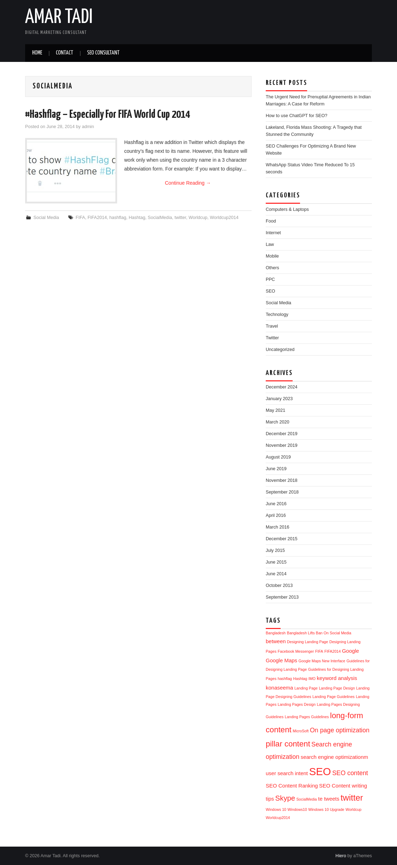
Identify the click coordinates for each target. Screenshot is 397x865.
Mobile (272, 256)
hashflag (117, 217)
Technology (277, 314)
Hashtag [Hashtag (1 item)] (300, 678)
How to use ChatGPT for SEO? (296, 115)
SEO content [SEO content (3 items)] (350, 773)
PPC (270, 279)
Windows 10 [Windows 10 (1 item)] (276, 809)
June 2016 (276, 503)
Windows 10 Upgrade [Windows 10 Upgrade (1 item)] (326, 809)
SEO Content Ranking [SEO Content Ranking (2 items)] (292, 786)
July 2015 (275, 550)
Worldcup (198, 217)
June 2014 (276, 573)
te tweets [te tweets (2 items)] (328, 799)
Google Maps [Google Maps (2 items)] (281, 660)
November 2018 (282, 480)
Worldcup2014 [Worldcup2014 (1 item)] (278, 817)
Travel (272, 326)
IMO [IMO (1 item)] (312, 678)
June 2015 (276, 562)
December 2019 (282, 433)
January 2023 (279, 398)
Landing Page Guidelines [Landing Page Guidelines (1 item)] (333, 696)
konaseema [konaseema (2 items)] (279, 688)
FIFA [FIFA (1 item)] (319, 651)
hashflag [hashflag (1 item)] (285, 678)
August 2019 (278, 457)
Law (270, 244)
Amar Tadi (59, 17)
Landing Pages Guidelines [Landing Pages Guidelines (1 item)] (307, 717)
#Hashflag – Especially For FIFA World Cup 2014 (107, 114)
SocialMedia (160, 217)
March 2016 (277, 527)
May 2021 (275, 410)
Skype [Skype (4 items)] (285, 798)
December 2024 (282, 387)
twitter (180, 217)
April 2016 (276, 515)
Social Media (46, 217)
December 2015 (282, 538)
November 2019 (282, 445)
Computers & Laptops (287, 209)
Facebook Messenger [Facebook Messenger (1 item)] (296, 651)
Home (37, 53)
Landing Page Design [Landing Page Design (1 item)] (337, 688)
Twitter (272, 337)
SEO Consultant (103, 53)
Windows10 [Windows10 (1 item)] (297, 809)
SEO (270, 291)
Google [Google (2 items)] (350, 651)
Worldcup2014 (224, 217)
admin (88, 126)
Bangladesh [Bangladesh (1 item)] (276, 633)
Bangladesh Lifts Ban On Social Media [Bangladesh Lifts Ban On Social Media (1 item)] (319, 633)
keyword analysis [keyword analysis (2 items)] (337, 678)
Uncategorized (280, 349)
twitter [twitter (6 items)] (351, 797)
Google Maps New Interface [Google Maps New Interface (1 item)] (322, 661)
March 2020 (277, 422)
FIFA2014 (97, 217)
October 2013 (279, 585)
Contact (64, 53)
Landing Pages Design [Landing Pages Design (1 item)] (297, 704)
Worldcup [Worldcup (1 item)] (354, 809)
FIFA (80, 217)
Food (271, 221)
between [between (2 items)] (276, 641)
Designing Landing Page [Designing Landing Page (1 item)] (307, 642)
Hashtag (137, 217)
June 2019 (276, 468)
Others (272, 267)
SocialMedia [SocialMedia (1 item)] (307, 799)
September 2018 (282, 492)
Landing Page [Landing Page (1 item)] (306, 688)
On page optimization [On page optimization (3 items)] (339, 730)
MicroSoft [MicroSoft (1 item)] (301, 731)
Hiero (340, 855)
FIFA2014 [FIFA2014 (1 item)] (332, 651)
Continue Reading (188, 183)
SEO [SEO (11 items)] (320, 771)
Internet (273, 232)
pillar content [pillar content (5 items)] (288, 743)
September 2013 (282, 597)
